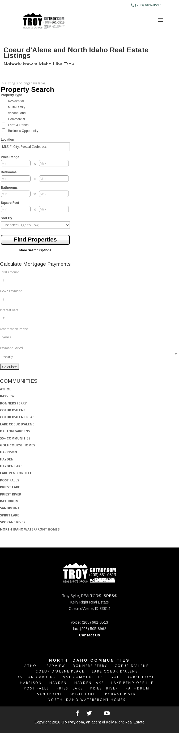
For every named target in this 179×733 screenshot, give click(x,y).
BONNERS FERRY (13, 403)
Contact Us (89, 635)
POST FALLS (9, 480)
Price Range (10, 157)
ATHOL (5, 389)
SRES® (110, 596)
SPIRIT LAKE (9, 515)
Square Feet (10, 203)
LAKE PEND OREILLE (16, 473)
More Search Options (35, 250)
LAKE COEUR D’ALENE (17, 424)
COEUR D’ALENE (12, 410)
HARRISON (8, 452)
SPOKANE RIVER (12, 522)
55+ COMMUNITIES (15, 438)
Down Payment (11, 291)
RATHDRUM (9, 501)
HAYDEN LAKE (11, 466)
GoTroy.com (72, 722)
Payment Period (11, 348)
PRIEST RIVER (10, 494)
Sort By (6, 218)
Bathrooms (9, 187)
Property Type (11, 95)
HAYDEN (7, 459)
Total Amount (9, 272)
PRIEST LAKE (10, 487)
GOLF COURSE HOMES (17, 445)
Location (7, 139)
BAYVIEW (7, 396)
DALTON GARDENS (15, 431)
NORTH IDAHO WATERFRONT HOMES (29, 529)
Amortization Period (14, 329)
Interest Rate (9, 310)
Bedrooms (8, 172)
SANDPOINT (10, 508)
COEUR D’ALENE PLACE (18, 417)
